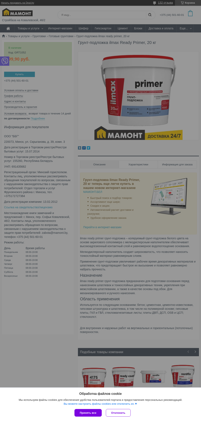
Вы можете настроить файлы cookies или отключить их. (99, 403)
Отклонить (118, 412)
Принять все (88, 412)
